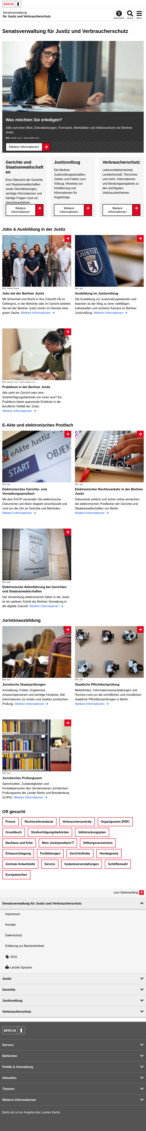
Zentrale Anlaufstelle (20, 864)
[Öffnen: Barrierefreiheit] (119, 15)
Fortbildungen (50, 853)
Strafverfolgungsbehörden (50, 832)
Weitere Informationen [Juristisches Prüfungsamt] (29, 797)
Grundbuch (13, 832)
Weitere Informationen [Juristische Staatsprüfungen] (30, 703)
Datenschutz (13, 935)
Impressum (12, 914)
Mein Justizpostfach (56, 842)
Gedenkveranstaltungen (81, 864)
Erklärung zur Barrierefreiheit (24, 945)
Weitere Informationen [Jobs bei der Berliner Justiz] (36, 312)
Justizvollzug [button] (12, 1000)
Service (49, 864)
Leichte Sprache (18, 967)
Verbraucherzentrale (77, 821)
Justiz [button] (6, 978)
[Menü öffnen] (139, 15)
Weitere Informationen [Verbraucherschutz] (117, 210)
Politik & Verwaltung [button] (17, 1067)
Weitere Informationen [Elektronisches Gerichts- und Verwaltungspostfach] (17, 513)
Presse (10, 821)
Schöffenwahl (118, 864)
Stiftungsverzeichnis (98, 842)
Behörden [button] (9, 1056)
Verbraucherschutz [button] (16, 1011)
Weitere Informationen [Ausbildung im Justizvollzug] (109, 312)
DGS (11, 956)
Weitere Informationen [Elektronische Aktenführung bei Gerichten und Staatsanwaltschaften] (44, 606)
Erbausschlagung (18, 853)
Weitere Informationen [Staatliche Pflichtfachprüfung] (90, 703)
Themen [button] (8, 1089)
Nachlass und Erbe (19, 842)
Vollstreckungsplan (92, 832)
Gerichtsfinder (80, 853)
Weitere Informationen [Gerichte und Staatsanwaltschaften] (20, 210)
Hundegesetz (109, 853)
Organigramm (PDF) (115, 821)
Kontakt (10, 924)
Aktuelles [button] (9, 1078)
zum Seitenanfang (126, 892)
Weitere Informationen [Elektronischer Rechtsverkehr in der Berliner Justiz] (90, 513)
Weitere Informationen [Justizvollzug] (69, 210)
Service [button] (8, 1045)
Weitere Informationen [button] (19, 1100)
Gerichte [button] (8, 989)
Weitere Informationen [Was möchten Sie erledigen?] (24, 146)
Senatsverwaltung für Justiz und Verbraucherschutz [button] (41, 903)
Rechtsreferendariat (39, 821)
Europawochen (16, 874)
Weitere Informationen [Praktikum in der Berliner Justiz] (17, 410)
